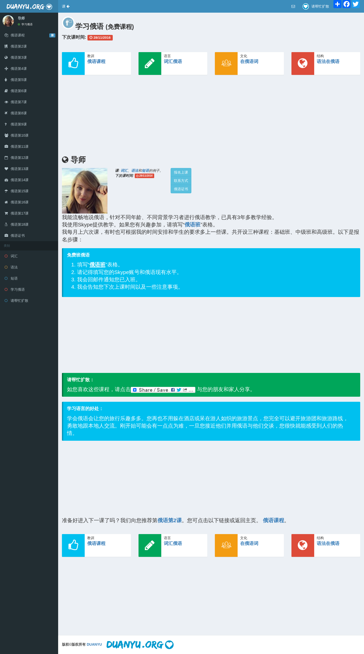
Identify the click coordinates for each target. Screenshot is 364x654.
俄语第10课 (17, 135)
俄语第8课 (16, 113)
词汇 (11, 256)
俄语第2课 (16, 46)
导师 (21, 18)
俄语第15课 (17, 191)
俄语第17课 (17, 213)
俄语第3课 (16, 57)
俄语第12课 (17, 158)
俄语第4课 (16, 69)
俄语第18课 (17, 224)
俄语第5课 (16, 80)
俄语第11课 (17, 146)
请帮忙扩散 (16, 301)
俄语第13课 (17, 169)
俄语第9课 (16, 124)
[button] (65, 6)
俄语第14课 (17, 180)
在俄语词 (249, 61)
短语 (11, 278)
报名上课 (181, 172)
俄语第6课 (16, 91)
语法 (11, 267)
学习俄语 (25, 24)
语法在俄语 (328, 61)
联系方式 (181, 181)
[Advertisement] (211, 114)
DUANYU (94, 644)
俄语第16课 (17, 202)
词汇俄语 (173, 61)
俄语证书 (15, 236)
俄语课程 (96, 61)
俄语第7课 (16, 102)
